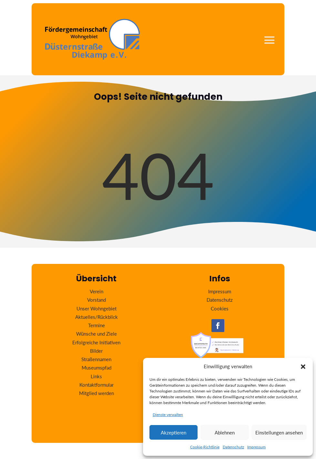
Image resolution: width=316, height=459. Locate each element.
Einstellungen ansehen (279, 432)
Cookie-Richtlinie (204, 446)
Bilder (96, 351)
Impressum (256, 446)
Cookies (220, 308)
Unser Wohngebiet (96, 308)
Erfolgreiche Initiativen (96, 342)
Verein (96, 291)
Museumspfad (96, 367)
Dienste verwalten (168, 414)
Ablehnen (225, 432)
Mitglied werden (96, 393)
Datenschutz (233, 446)
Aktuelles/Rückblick (96, 317)
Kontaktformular (96, 385)
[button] (303, 366)
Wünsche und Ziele (96, 334)
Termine (96, 325)
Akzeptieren (173, 432)
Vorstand (96, 300)
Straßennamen (96, 359)
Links (96, 376)
